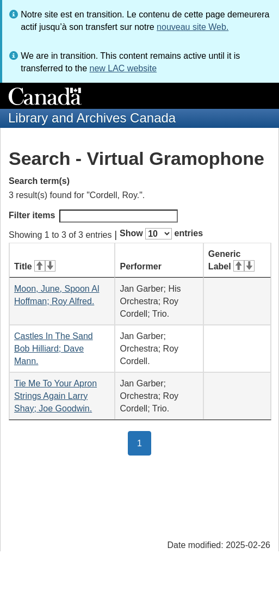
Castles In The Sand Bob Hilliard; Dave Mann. (53, 348)
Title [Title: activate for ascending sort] (34, 266)
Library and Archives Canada (92, 117)
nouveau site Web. (192, 27)
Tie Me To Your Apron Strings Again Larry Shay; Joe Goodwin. (55, 396)
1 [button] (144, 442)
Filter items (93, 216)
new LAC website (123, 68)
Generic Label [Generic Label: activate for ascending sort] (231, 260)
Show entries (161, 233)
